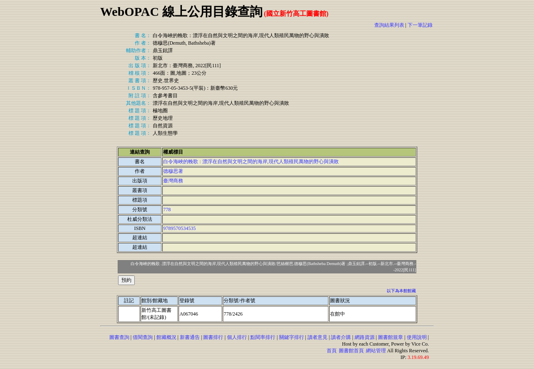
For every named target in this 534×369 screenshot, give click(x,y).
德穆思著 (173, 171)
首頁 (332, 351)
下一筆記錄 (420, 25)
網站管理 (376, 351)
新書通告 (190, 337)
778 (167, 209)
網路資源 (365, 337)
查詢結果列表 (389, 25)
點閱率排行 (262, 337)
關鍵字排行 (291, 337)
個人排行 (237, 337)
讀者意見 (317, 337)
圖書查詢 (119, 337)
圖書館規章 (390, 337)
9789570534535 (179, 228)
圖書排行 (213, 337)
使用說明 (417, 337)
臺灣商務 (173, 181)
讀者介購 (341, 337)
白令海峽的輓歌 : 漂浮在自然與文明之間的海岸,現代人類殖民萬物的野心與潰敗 (250, 161)
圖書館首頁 (351, 351)
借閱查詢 (143, 337)
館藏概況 (166, 337)
